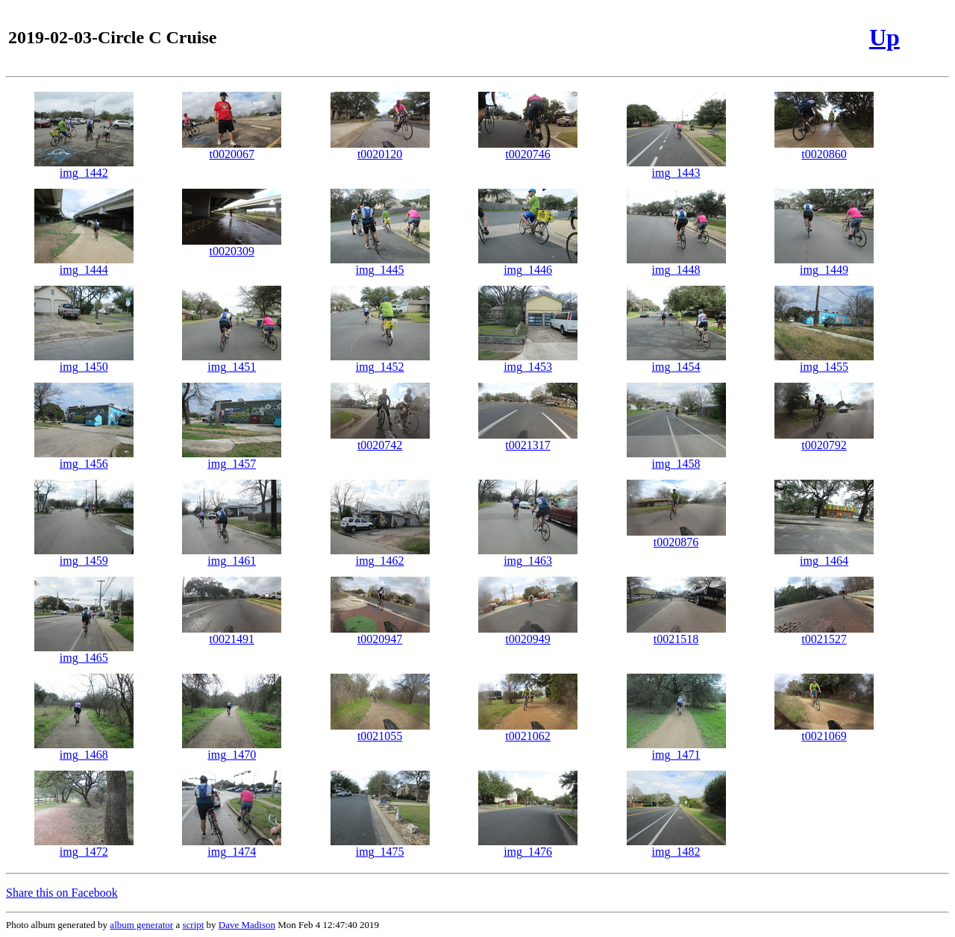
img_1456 (84, 458)
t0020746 (527, 148)
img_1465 (84, 652)
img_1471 (676, 749)
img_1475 (380, 846)
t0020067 (231, 148)
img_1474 (231, 846)
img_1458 (676, 458)
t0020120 (380, 148)
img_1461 (231, 555)
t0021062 (527, 730)
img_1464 (824, 555)
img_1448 (676, 264)
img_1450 (84, 361)
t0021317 (527, 439)
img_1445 (380, 264)
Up (884, 37)
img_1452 (380, 361)
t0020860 (824, 148)
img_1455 (824, 361)
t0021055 (380, 730)
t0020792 (824, 439)
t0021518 (676, 633)
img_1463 (527, 555)
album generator (141, 924)
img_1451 (231, 361)
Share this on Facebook (62, 892)
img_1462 (380, 555)
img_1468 (84, 749)
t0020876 (676, 536)
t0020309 (231, 245)
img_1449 (824, 264)
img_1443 (676, 167)
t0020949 (527, 633)
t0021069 (824, 730)
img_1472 (84, 846)
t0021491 (231, 633)
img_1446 (527, 264)
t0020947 (380, 633)
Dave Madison (247, 924)
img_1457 (231, 458)
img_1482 (676, 846)
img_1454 (676, 361)
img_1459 (84, 555)
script (193, 924)
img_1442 (84, 167)
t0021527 (824, 633)
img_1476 (527, 846)
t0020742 (380, 439)
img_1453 (527, 361)
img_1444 (84, 264)
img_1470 (231, 749)
